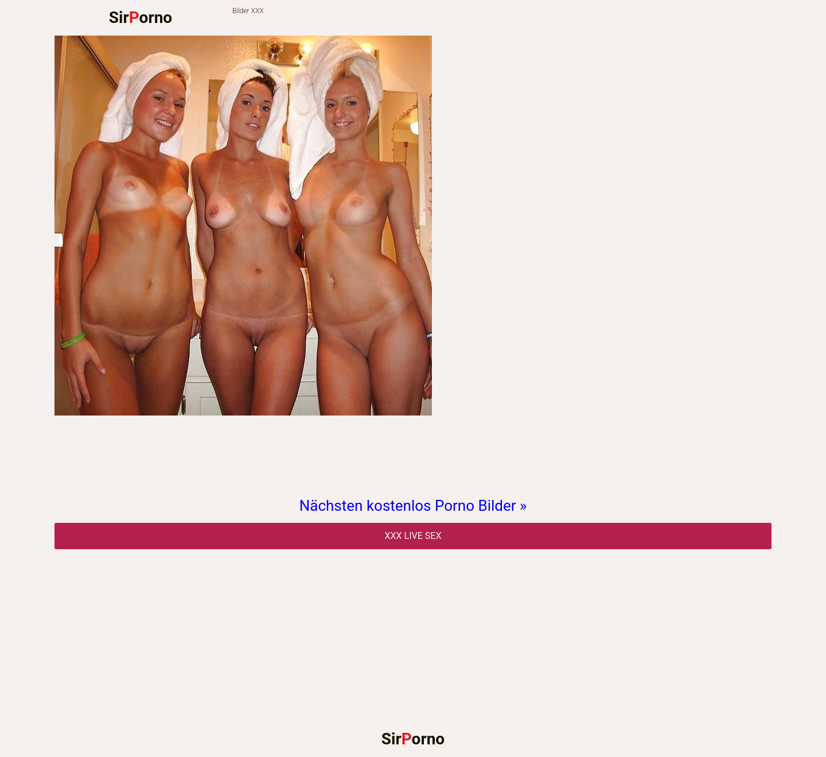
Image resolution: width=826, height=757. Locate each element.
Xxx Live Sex (413, 535)
